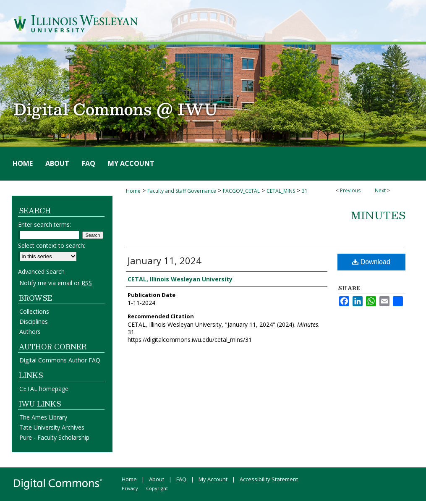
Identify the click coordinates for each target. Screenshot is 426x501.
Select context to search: (51, 245)
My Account (213, 479)
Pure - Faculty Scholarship (54, 437)
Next (380, 190)
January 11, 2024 (164, 260)
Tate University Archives (51, 427)
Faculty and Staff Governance (181, 190)
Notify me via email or (55, 283)
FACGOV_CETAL (241, 190)
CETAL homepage (43, 389)
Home (133, 190)
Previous (350, 190)
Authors (30, 332)
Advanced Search (41, 271)
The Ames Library (43, 417)
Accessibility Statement (269, 479)
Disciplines (33, 321)
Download (371, 261)
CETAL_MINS (281, 190)
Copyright (157, 488)
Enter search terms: (44, 224)
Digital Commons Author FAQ (59, 360)
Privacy (130, 488)
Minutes (377, 215)
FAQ (181, 479)
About (156, 479)
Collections (34, 311)
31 (305, 190)
